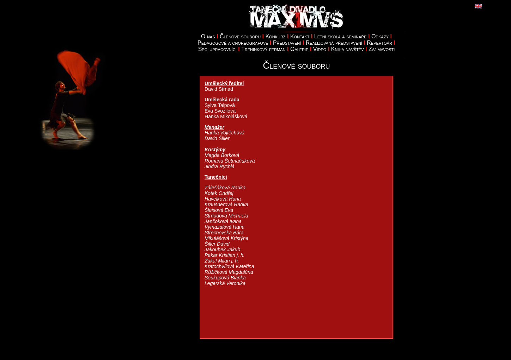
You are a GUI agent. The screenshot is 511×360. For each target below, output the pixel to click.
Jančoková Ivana (223, 221)
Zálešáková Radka (225, 187)
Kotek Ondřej (219, 193)
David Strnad (219, 89)
